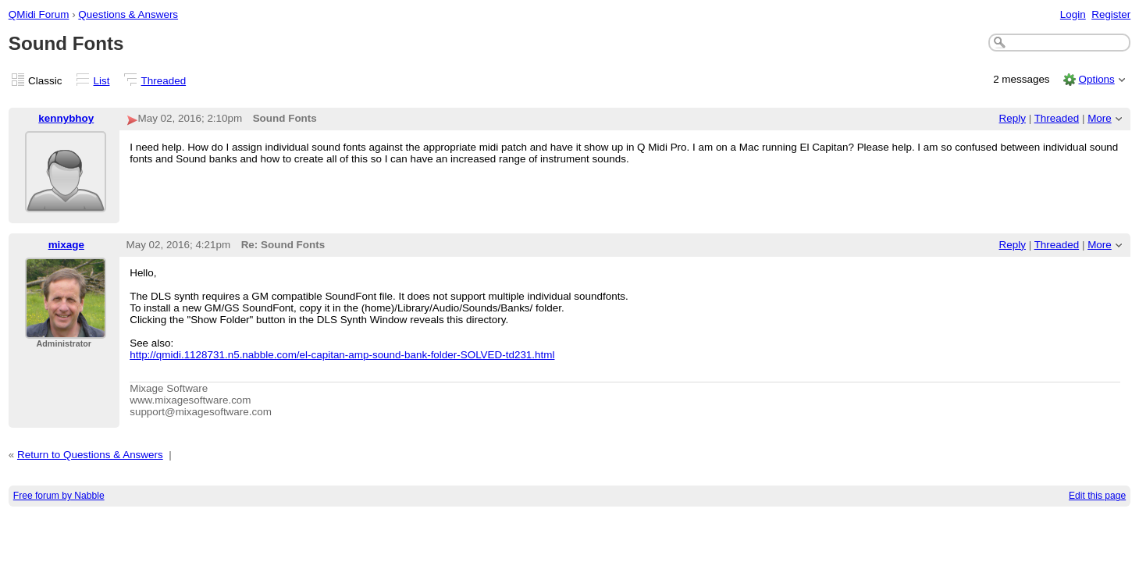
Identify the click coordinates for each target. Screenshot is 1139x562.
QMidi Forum (39, 14)
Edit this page (1097, 495)
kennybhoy (66, 118)
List (102, 81)
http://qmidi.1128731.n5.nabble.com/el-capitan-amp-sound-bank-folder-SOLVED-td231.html (342, 355)
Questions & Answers (128, 14)
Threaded (164, 81)
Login (1073, 14)
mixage (66, 245)
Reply (1012, 118)
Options (1096, 79)
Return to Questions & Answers (90, 455)
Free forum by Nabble (59, 495)
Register (1110, 14)
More (1099, 118)
